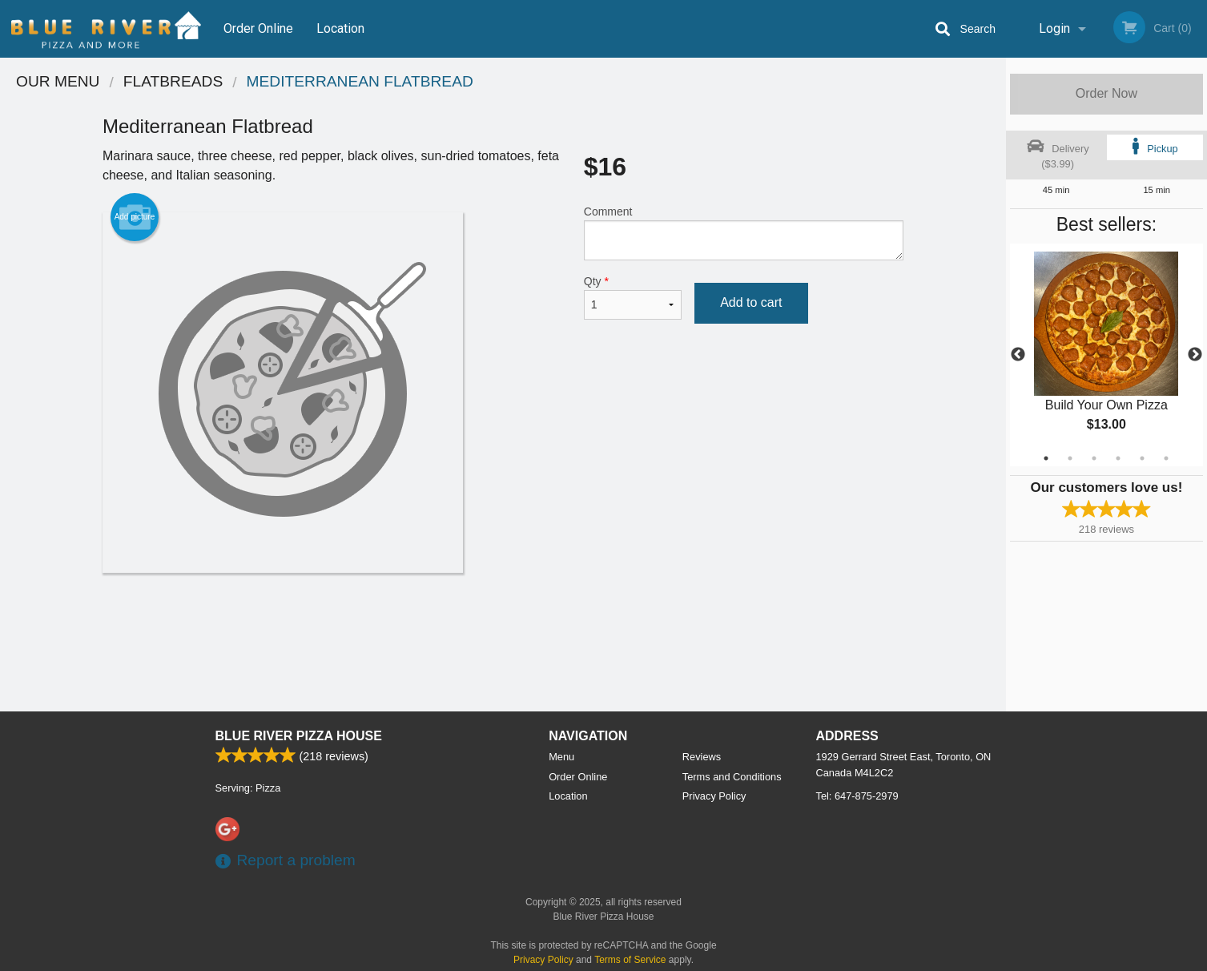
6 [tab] (1166, 458)
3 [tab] (1094, 458)
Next (1195, 355)
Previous (1018, 355)
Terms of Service (630, 959)
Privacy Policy (714, 796)
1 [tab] (1046, 458)
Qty (633, 297)
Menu (561, 757)
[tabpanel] (1106, 355)
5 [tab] (1142, 458)
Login (1054, 28)
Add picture (135, 217)
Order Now (1106, 93)
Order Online (258, 28)
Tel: (857, 796)
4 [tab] (1118, 458)
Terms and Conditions (732, 777)
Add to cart (751, 302)
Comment (743, 232)
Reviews (701, 757)
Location (340, 28)
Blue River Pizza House (298, 736)
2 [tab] (1070, 458)
